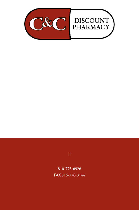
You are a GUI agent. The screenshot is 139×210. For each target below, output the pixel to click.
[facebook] (69, 154)
